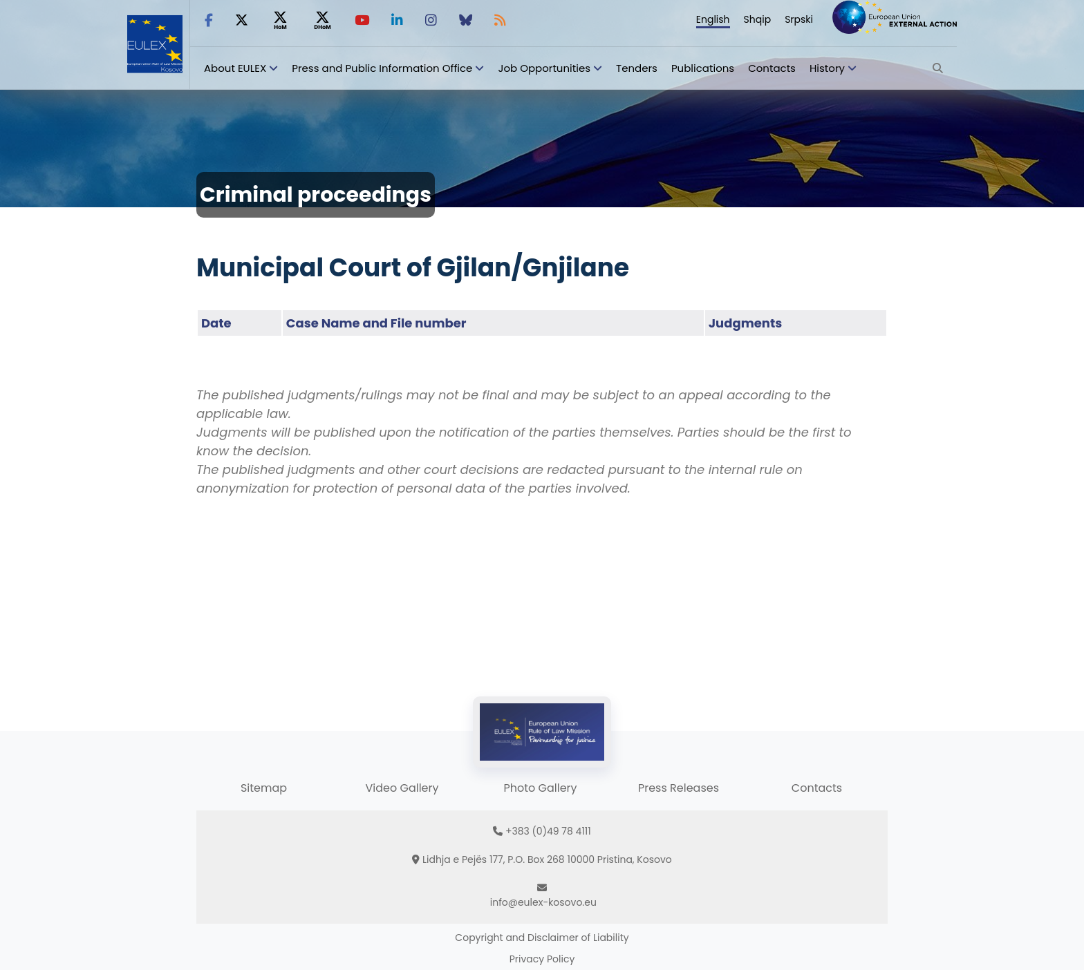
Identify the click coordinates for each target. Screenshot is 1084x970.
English (713, 19)
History (827, 68)
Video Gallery (401, 788)
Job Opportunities (544, 68)
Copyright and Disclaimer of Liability (541, 937)
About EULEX (235, 68)
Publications (702, 68)
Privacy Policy (542, 959)
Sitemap (264, 788)
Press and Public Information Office (382, 68)
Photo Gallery (540, 788)
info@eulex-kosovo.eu (543, 902)
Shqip (758, 19)
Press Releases (678, 788)
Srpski (799, 19)
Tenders (636, 68)
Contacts (772, 68)
